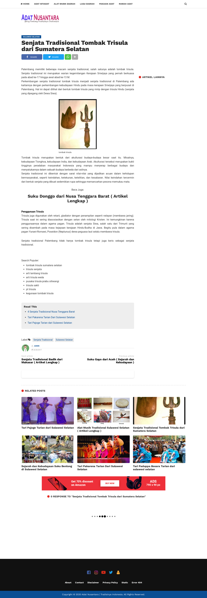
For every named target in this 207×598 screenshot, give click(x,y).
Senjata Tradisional (43, 340)
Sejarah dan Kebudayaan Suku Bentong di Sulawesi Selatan (46, 468)
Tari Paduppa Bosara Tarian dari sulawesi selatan (154, 468)
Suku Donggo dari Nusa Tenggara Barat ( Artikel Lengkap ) (78, 198)
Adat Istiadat (41, 4)
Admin (36, 346)
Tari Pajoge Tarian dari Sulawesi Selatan (50, 322)
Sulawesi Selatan (64, 340)
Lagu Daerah (87, 4)
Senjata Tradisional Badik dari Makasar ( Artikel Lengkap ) (41, 361)
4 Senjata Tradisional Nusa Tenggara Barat (51, 311)
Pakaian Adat (106, 4)
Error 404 (137, 582)
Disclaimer (93, 582)
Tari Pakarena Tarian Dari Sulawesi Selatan (51, 317)
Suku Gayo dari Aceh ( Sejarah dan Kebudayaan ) (110, 361)
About (68, 582)
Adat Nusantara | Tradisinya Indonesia (102, 594)
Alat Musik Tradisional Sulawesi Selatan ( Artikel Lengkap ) (103, 429)
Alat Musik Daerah (64, 4)
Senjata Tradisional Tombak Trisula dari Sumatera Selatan (74, 46)
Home (25, 4)
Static (125, 582)
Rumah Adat (126, 4)
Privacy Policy (110, 582)
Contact (79, 582)
